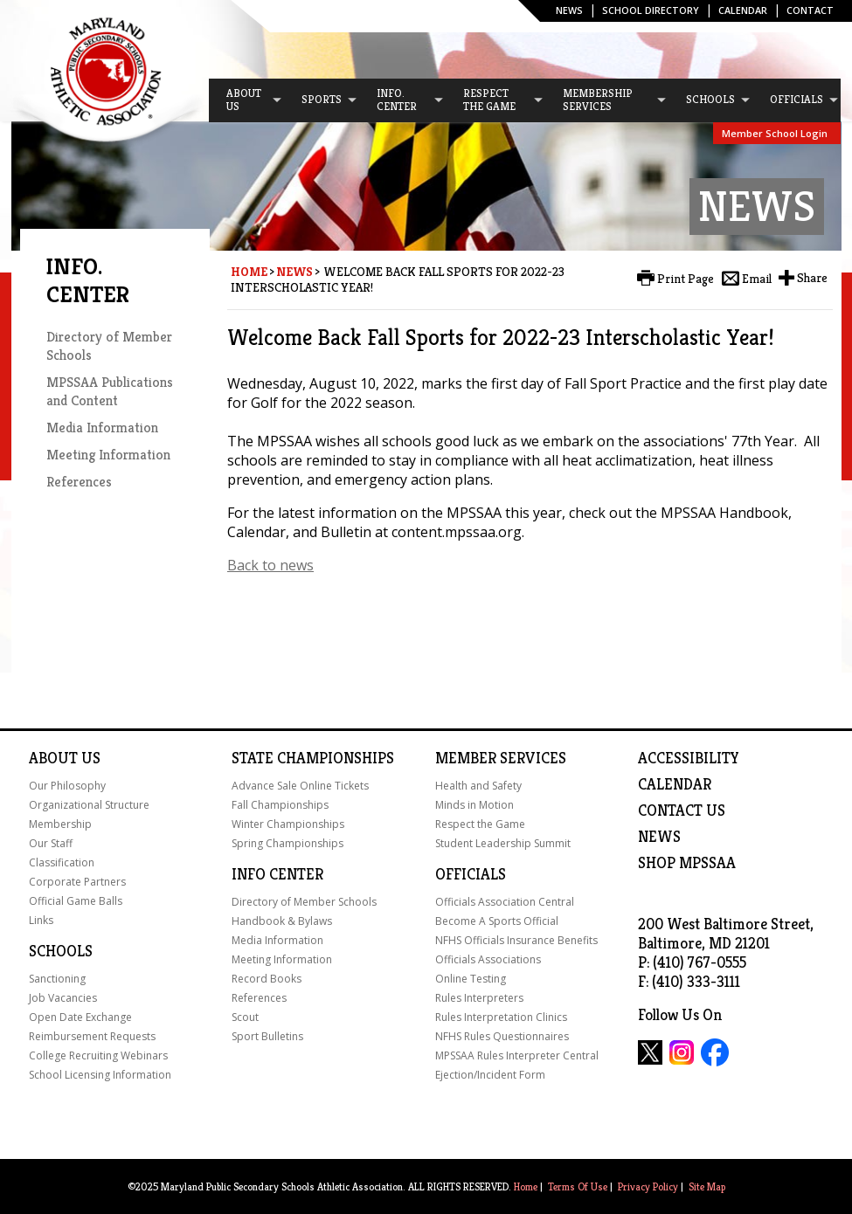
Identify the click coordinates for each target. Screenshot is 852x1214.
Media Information (102, 427)
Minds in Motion (474, 804)
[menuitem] (246, 100)
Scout (245, 1017)
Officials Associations (488, 959)
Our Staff (51, 843)
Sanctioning (57, 978)
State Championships (313, 758)
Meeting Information (108, 454)
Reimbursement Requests (92, 1036)
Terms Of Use (577, 1186)
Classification (61, 862)
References (79, 481)
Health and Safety (478, 785)
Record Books (266, 978)
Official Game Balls (75, 900)
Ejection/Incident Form (490, 1074)
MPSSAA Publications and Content (109, 391)
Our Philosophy (67, 785)
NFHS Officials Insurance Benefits (516, 940)
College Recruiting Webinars (98, 1055)
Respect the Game (480, 824)
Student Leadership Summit (503, 843)
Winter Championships (288, 824)
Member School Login (775, 133)
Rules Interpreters (479, 997)
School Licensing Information (100, 1074)
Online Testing (470, 978)
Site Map (707, 1186)
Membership (60, 824)
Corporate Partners (77, 881)
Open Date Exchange (80, 1017)
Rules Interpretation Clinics (501, 1017)
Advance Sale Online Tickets (300, 785)
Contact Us (681, 810)
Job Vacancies (63, 997)
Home (249, 271)
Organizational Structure (89, 804)
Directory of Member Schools (304, 901)
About (53, 758)
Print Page (685, 278)
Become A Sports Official (496, 921)
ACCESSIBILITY (688, 758)
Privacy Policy (648, 1186)
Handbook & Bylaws (282, 921)
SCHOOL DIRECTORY (650, 10)
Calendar (742, 10)
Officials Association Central (504, 901)
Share (812, 278)
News (569, 10)
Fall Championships (280, 804)
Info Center (277, 874)
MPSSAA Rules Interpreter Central (517, 1055)
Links (41, 920)
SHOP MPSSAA (687, 863)
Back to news (270, 565)
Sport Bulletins (267, 1036)
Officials (470, 874)
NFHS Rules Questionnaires (502, 1036)
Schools (61, 951)
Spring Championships (287, 843)
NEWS (659, 836)
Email (757, 278)
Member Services (500, 758)
